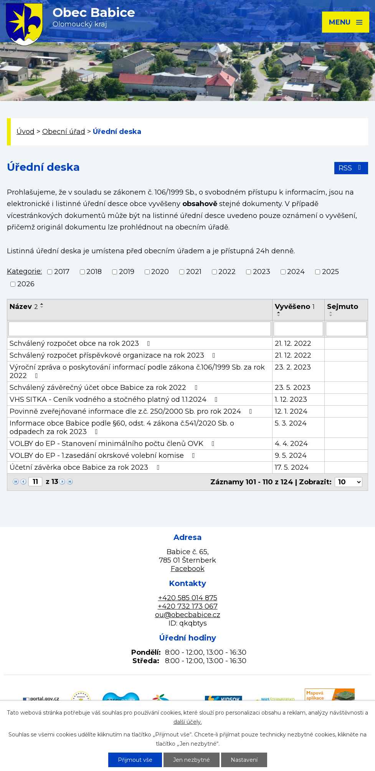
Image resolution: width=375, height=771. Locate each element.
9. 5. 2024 (291, 455)
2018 (94, 271)
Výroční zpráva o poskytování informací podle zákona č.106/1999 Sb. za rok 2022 (137, 371)
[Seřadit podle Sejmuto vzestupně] (331, 312)
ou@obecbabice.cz (187, 615)
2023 (261, 271)
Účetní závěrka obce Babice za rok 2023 (86, 467)
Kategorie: (24, 271)
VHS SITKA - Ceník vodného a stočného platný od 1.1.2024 (115, 399)
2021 (194, 271)
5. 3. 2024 (291, 423)
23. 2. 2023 (293, 367)
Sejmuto (342, 306)
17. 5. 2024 (292, 467)
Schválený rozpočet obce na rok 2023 (81, 343)
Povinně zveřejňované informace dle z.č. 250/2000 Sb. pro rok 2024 (132, 411)
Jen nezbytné (191, 759)
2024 (296, 271)
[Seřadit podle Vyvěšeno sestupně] (279, 315)
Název (24, 306)
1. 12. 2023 (291, 399)
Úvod (26, 131)
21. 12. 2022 (293, 343)
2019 (126, 271)
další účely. (187, 721)
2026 (26, 284)
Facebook (188, 569)
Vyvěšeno (295, 306)
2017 (61, 271)
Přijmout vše (135, 759)
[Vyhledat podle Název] (139, 329)
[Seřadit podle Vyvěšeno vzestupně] (279, 312)
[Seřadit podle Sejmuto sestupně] (331, 315)
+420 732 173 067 (188, 606)
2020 (160, 271)
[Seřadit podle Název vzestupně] (42, 303)
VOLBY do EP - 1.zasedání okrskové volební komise (104, 455)
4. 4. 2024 (291, 443)
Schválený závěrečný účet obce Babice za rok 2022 (105, 387)
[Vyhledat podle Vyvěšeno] (298, 329)
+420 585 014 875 (187, 598)
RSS (351, 168)
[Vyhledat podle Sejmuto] (346, 329)
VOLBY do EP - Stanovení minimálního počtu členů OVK (114, 443)
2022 (227, 271)
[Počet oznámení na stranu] (348, 482)
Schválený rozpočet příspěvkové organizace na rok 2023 (114, 355)
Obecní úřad (63, 131)
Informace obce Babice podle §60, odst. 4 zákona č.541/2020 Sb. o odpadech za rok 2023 (122, 427)
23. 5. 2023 (293, 387)
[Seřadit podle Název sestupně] (42, 307)
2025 (330, 271)
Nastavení (244, 759)
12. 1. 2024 (291, 411)
